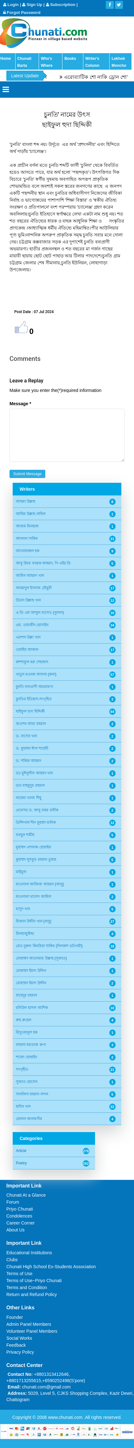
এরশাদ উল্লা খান (28, 637)
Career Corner (20, 1222)
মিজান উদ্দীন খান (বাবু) (33, 921)
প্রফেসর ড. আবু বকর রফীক (37, 810)
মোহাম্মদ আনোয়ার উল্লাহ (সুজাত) (41, 958)
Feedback (16, 1345)
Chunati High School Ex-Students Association (51, 1266)
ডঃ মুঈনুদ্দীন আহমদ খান (34, 773)
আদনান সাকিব (27, 538)
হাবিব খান (23, 1106)
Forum (12, 1202)
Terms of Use (19, 1273)
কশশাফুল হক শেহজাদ (32, 662)
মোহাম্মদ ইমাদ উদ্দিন (31, 970)
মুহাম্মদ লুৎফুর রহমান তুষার (36, 859)
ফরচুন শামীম (25, 835)
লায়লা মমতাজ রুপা (31, 1044)
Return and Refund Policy (31, 1294)
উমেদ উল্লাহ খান (28, 600)
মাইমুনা (21, 872)
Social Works (19, 1338)
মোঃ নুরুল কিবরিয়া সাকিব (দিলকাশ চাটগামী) (49, 946)
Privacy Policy (20, 1352)
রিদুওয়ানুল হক (26, 1032)
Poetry (21, 1163)
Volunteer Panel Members (31, 1331)
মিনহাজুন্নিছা (25, 933)
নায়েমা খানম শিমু (28, 798)
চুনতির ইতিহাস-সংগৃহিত (34, 699)
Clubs (12, 1259)
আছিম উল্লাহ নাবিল (31, 514)
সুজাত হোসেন (26, 1082)
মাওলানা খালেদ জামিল (33, 896)
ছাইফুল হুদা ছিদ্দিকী (30, 711)
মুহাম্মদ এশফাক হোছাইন (33, 847)
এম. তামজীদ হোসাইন (32, 625)
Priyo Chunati (19, 1209)
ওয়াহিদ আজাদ (27, 649)
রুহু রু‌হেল (23, 1020)
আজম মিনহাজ (27, 526)
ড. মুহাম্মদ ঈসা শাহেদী (32, 748)
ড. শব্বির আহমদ (28, 761)
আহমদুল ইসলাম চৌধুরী (34, 588)
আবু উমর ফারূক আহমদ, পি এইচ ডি (43, 563)
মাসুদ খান (23, 909)
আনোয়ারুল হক (27, 551)
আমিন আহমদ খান (30, 575)
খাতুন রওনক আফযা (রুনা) (36, 674)
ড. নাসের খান (26, 736)
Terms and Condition (26, 1287)
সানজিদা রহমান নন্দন (32, 1094)
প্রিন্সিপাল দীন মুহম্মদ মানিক (36, 822)
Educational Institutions (29, 1252)
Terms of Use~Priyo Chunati (34, 1280)
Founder (14, 1317)
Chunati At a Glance (26, 1195)
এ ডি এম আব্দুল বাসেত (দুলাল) (40, 612)
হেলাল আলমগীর (29, 1119)
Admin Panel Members (28, 1324)
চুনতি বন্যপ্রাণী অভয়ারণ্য (34, 686)
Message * (20, 403)
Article (21, 1151)
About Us (15, 1229)
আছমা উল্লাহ (25, 501)
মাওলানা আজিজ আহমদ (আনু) (40, 884)
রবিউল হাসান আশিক (32, 1007)
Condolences (19, 1215)
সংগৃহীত (22, 1069)
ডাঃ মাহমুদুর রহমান (30, 785)
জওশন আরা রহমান (31, 723)
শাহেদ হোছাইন (26, 1057)
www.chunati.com (66, 1417)
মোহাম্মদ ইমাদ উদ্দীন (31, 983)
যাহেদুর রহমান (26, 995)
